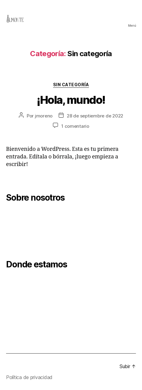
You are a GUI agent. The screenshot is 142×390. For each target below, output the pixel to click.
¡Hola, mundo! (71, 100)
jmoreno (43, 116)
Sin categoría (71, 84)
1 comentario (75, 126)
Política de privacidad (29, 377)
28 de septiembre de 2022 (95, 116)
